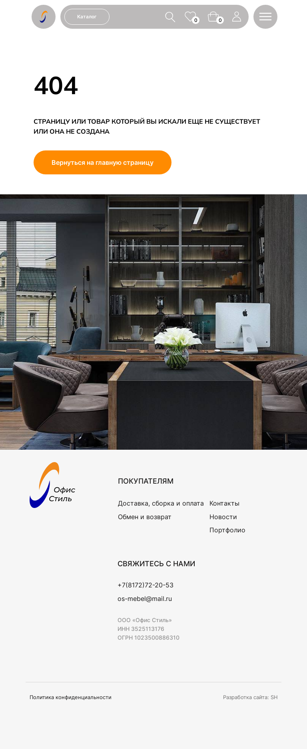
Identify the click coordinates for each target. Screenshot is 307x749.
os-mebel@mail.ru (145, 599)
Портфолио (227, 530)
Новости (223, 517)
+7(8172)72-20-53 (145, 585)
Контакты (224, 503)
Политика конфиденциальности (71, 697)
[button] (265, 16)
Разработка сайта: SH (250, 697)
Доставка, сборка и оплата (161, 503)
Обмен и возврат (144, 517)
